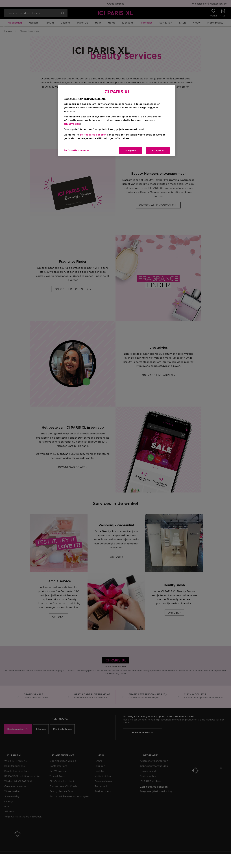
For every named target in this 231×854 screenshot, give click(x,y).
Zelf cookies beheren (93, 135)
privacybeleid (72, 124)
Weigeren (130, 150)
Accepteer (158, 150)
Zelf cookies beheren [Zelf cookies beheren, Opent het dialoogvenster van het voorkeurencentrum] (77, 150)
